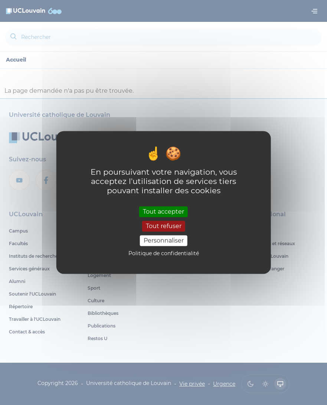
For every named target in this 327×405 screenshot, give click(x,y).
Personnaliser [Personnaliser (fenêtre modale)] (164, 240)
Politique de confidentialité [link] (163, 253)
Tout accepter (163, 211)
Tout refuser (164, 226)
